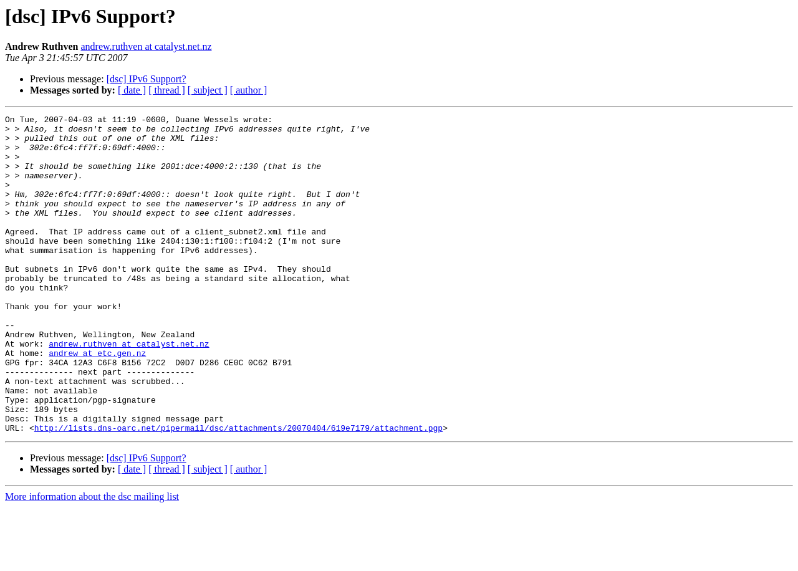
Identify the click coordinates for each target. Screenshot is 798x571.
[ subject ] (208, 90)
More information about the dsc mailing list (92, 560)
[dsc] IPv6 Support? (146, 79)
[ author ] (248, 90)
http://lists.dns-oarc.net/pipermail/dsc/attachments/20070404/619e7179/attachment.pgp (238, 491)
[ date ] (132, 90)
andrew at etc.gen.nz (97, 401)
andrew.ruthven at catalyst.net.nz (146, 46)
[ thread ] (166, 90)
